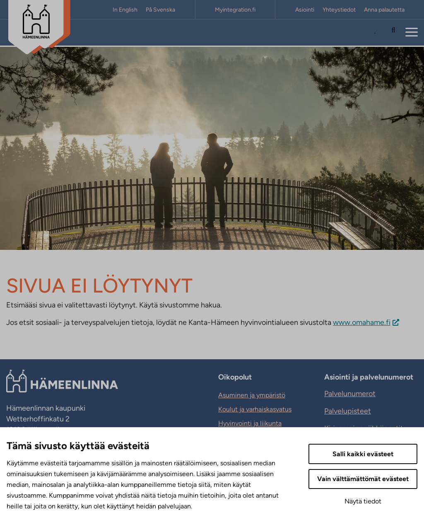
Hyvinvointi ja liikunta (250, 423)
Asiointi (304, 9)
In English (125, 9)
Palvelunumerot (350, 393)
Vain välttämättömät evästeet (363, 479)
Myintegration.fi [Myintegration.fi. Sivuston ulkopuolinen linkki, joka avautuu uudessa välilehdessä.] (235, 9)
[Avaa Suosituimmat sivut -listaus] (377, 33)
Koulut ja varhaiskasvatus (255, 409)
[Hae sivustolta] (393, 33)
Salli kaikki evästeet (362, 454)
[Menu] (411, 32)
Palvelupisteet (347, 411)
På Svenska (160, 9)
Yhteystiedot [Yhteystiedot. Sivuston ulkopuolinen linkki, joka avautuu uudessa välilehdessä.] (339, 9)
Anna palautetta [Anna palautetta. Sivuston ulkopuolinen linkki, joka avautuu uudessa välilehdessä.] (384, 9)
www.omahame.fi (361, 322)
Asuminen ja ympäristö (251, 395)
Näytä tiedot (362, 501)
